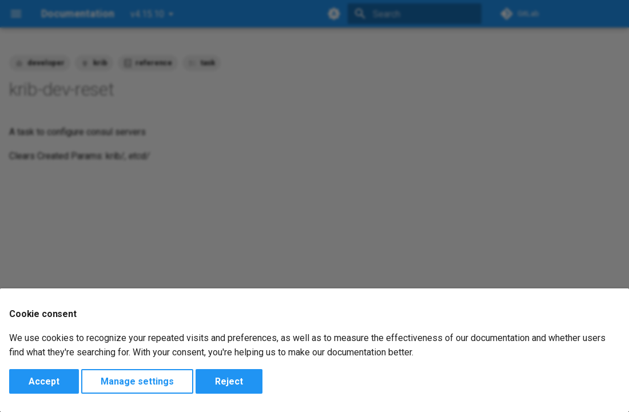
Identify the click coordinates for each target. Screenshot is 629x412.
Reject (229, 381)
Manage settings (137, 381)
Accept (44, 381)
